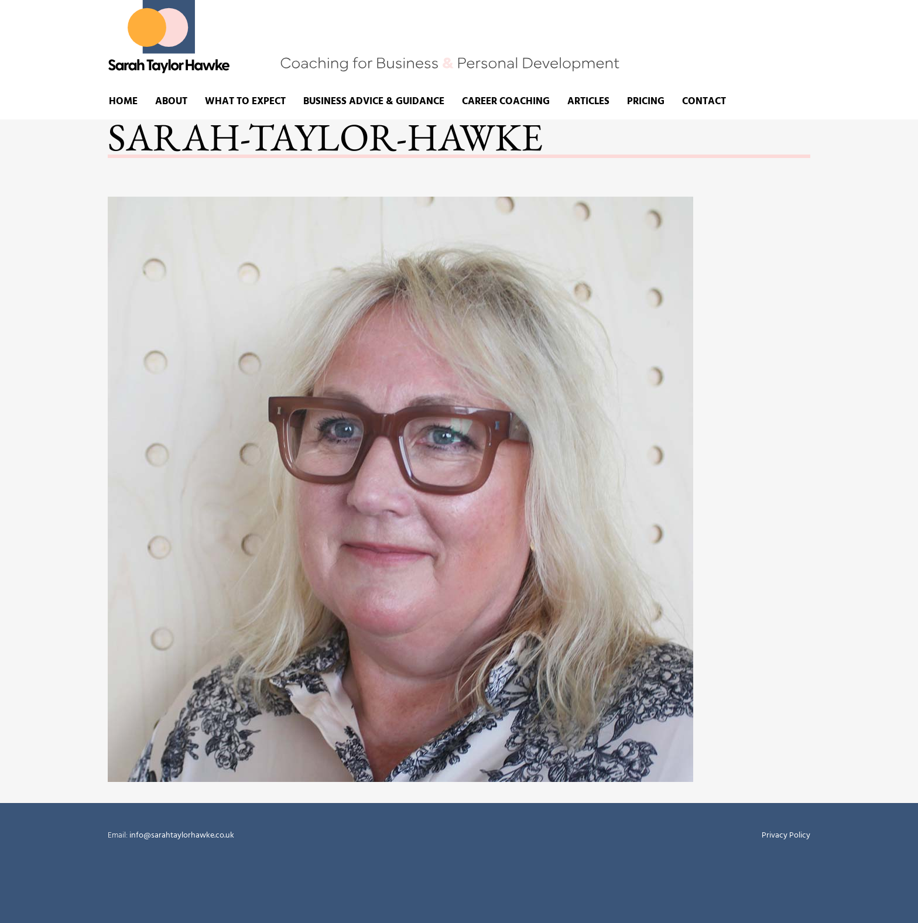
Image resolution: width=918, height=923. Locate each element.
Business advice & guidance (373, 101)
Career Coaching (506, 101)
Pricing (645, 101)
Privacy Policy (786, 835)
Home (123, 101)
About (171, 101)
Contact (704, 101)
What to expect (245, 101)
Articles (588, 101)
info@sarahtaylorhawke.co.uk (181, 835)
